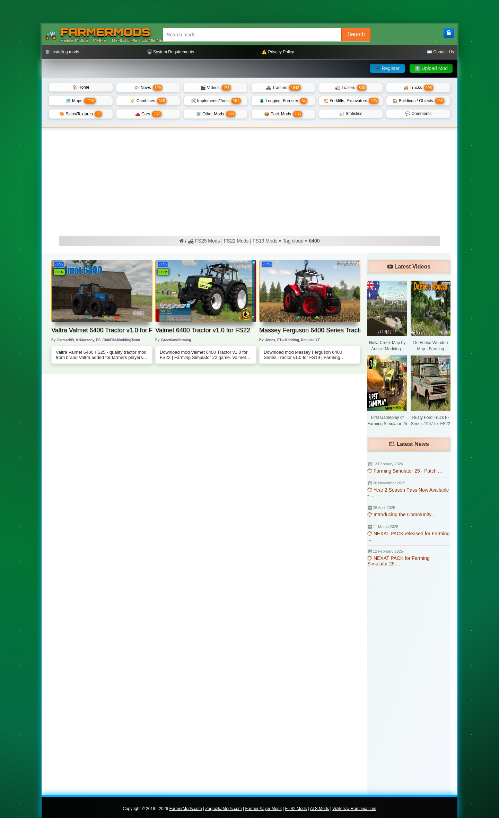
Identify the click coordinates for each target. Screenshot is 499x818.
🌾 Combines (148, 101)
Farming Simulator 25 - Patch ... (404, 471)
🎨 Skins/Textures (80, 114)
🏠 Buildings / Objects (418, 101)
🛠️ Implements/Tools (216, 101)
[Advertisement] (249, 180)
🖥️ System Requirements (170, 52)
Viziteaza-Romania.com (354, 808)
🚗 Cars (148, 114)
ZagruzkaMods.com (223, 808)
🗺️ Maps (81, 101)
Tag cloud (293, 241)
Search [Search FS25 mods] (356, 34)
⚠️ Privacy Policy (278, 52)
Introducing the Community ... (402, 514)
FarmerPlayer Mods (263, 808)
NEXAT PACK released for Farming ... (408, 536)
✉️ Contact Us (440, 52)
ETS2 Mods (296, 808)
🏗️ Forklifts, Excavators (350, 101)
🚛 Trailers (350, 87)
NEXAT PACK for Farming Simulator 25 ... (398, 560)
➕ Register (387, 68)
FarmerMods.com (185, 808)
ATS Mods (319, 808)
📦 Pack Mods (283, 114)
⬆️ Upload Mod (431, 68)
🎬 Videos (216, 87)
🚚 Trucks (418, 87)
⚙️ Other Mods (215, 114)
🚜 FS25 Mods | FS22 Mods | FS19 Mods (232, 241)
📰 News (148, 87)
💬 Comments (418, 113)
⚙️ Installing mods (62, 52)
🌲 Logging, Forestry (283, 101)
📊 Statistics (350, 113)
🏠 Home (80, 87)
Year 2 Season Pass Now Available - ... (408, 492)
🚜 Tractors (283, 87)
